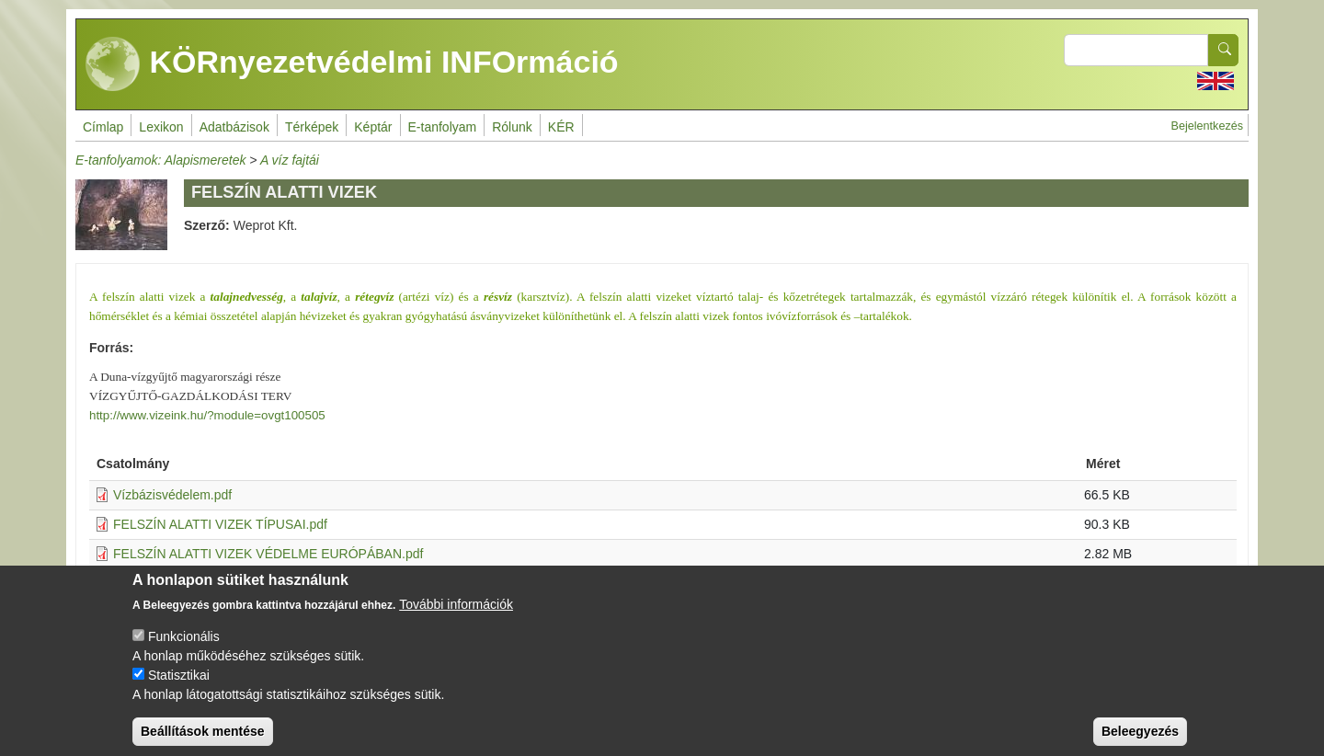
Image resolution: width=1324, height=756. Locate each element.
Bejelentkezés (1207, 126)
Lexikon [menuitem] (161, 127)
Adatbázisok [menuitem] (234, 127)
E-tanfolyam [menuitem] (442, 127)
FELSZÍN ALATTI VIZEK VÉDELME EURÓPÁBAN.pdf (268, 553)
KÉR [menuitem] (561, 127)
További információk (456, 620)
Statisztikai (179, 690)
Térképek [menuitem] (311, 127)
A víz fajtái (289, 160)
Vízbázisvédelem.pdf (172, 494)
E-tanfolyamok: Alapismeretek (160, 160)
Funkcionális (184, 652)
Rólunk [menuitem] (512, 127)
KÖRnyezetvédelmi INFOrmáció (352, 64)
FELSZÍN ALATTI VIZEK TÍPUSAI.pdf (220, 524)
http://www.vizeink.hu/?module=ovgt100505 (207, 415)
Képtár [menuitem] (373, 127)
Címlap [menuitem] (103, 127)
